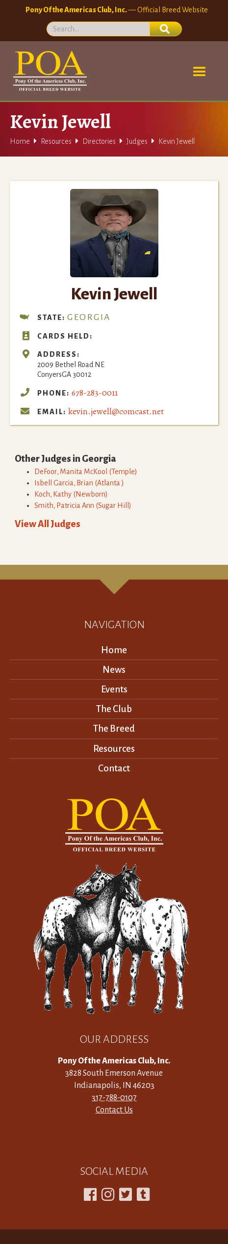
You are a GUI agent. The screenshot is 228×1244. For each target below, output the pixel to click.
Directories (99, 141)
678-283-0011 (95, 392)
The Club (114, 709)
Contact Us (114, 1110)
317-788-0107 (114, 1097)
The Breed (114, 728)
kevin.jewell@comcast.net (116, 411)
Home (20, 141)
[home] (48, 71)
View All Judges (47, 524)
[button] (199, 72)
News (114, 669)
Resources (56, 141)
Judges (137, 141)
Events (114, 689)
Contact (114, 768)
